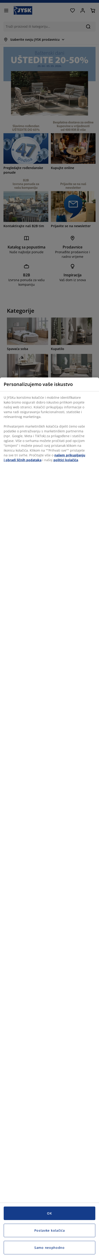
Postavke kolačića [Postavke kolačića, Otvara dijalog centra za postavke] (49, 1230)
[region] (49, 817)
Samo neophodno (49, 1247)
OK (49, 1213)
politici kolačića (65, 460)
